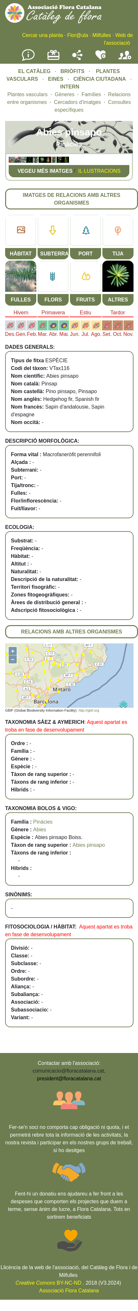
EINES (56, 79)
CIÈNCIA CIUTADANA (99, 79)
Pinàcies (42, 822)
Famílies (91, 94)
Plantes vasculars (27, 94)
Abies (39, 829)
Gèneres (64, 94)
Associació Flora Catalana (69, 1290)
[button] (12, 161)
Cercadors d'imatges (77, 102)
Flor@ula (77, 35)
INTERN (69, 86)
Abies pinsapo (89, 845)
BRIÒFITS (73, 71)
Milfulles (101, 35)
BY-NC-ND (49, 1283)
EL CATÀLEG (34, 71)
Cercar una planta (42, 35)
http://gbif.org (89, 710)
